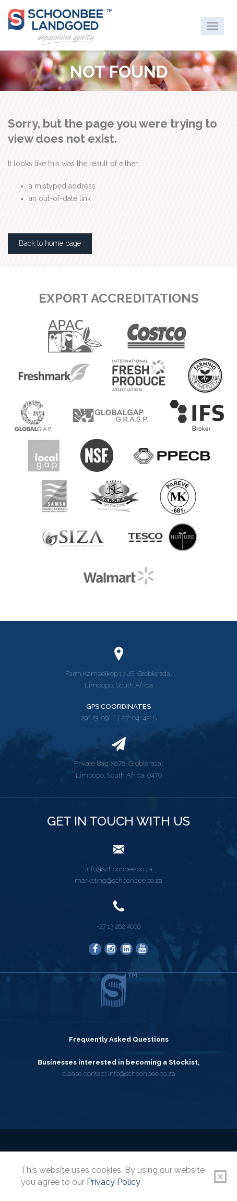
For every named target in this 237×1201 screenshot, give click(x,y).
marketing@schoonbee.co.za (118, 880)
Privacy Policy (113, 1182)
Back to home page (50, 243)
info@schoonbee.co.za (118, 869)
